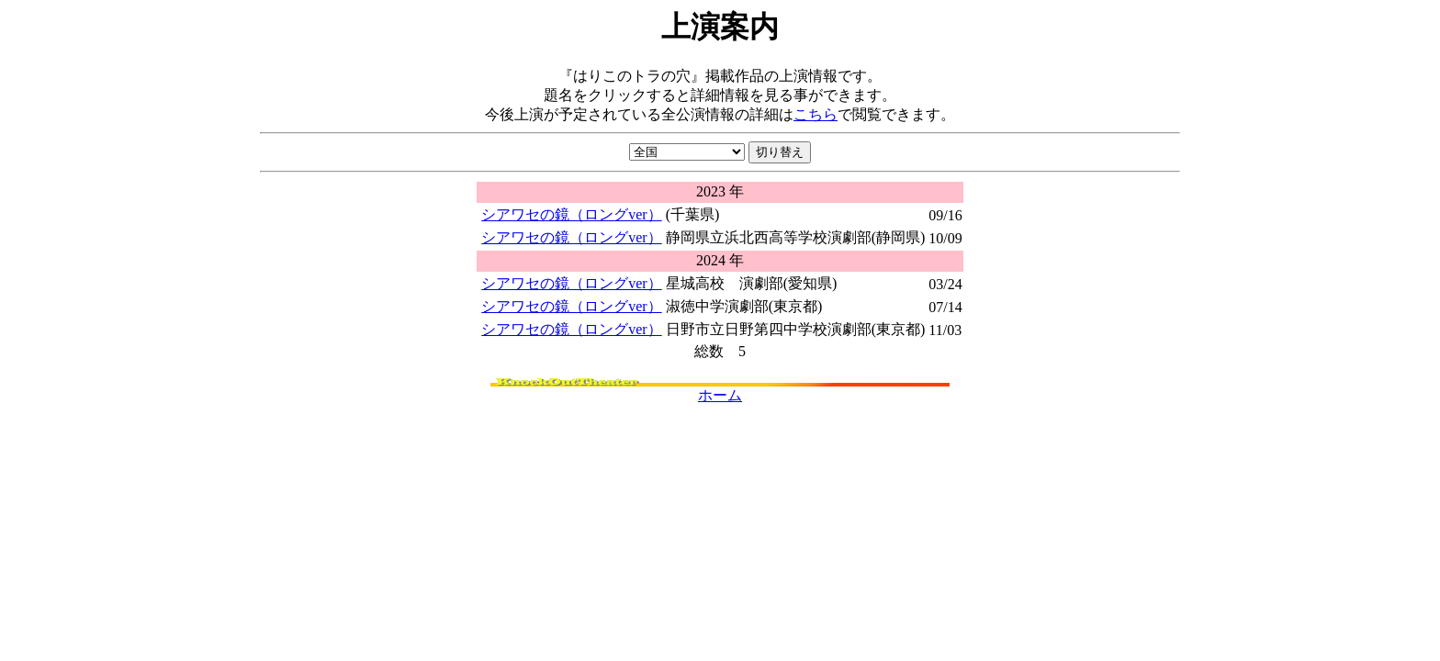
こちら (815, 114)
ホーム (720, 395)
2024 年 (720, 260)
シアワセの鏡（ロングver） (571, 214)
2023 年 (720, 191)
